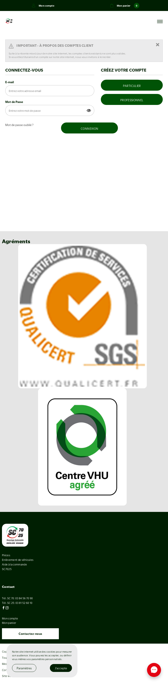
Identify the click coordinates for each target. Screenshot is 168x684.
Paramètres (24, 668)
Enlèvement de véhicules (17, 560)
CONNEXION (89, 128)
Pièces (6, 555)
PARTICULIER (132, 85)
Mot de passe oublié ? (19, 124)
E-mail (9, 82)
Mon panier (9, 623)
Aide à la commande (14, 564)
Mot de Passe (14, 101)
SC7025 (7, 569)
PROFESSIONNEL (132, 100)
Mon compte (10, 618)
